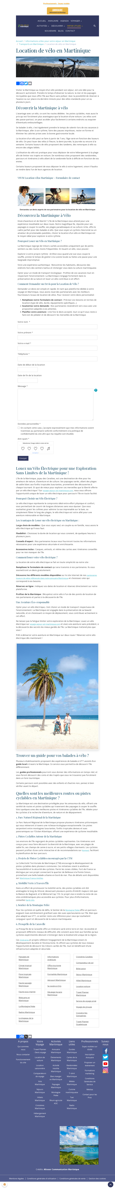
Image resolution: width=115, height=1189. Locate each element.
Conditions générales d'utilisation (40, 1184)
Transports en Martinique (31, 44)
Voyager (75, 21)
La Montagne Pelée (28, 1008)
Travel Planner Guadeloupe (83, 1028)
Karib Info (30, 900)
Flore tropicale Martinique (26, 976)
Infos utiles (74, 26)
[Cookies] (4, 1184)
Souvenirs (50, 31)
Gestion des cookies (100, 1184)
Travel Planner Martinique (83, 995)
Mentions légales (13, 1184)
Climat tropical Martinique (26, 967)
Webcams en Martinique (25, 1001)
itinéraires (25, 940)
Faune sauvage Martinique (26, 985)
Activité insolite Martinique (59, 1074)
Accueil (42, 21)
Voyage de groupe (84, 1011)
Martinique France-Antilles (32, 878)
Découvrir (57, 26)
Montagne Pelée (73, 910)
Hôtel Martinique (84, 981)
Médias (93, 1095)
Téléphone (23, 354)
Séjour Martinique (84, 975)
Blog (60, 31)
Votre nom (23, 322)
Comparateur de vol (85, 963)
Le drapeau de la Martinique (27, 1022)
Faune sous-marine (28, 993)
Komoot (86, 850)
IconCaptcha (35, 452)
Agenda (64, 21)
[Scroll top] (110, 1184)
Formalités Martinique (52, 976)
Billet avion (81, 969)
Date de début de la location (31, 364)
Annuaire (53, 21)
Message (22, 386)
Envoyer (23, 458)
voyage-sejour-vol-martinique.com (59, 490)
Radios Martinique (27, 1014)
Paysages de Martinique (24, 958)
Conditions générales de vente (73, 1184)
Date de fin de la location (30, 375)
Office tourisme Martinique (54, 967)
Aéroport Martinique (57, 984)
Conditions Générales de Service (94, 1087)
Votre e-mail (23, 343)
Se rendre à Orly (55, 990)
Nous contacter (24, 1060)
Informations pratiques (53, 958)
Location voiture (84, 987)
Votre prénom (24, 332)
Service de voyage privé (84, 1004)
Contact (70, 31)
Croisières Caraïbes (85, 956)
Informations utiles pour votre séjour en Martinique (50, 41)
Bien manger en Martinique (59, 1084)
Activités (42, 26)
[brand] (23, 26)
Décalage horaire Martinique (55, 998)
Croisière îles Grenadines (82, 1019)
